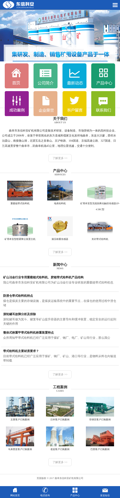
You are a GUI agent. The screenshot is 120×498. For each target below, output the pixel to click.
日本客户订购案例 (60, 409)
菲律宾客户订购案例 (100, 409)
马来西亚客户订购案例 (20, 438)
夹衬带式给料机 (100, 228)
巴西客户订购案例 (100, 438)
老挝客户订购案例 (60, 438)
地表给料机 (60, 193)
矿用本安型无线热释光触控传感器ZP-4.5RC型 (100, 196)
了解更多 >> (60, 158)
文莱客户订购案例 (20, 409)
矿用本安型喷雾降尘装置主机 (20, 228)
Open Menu (115, 5)
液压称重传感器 (60, 228)
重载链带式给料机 (20, 193)
